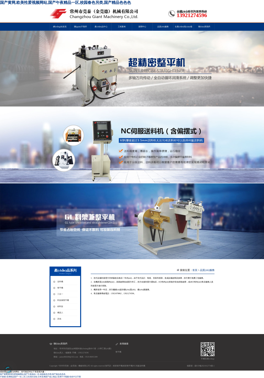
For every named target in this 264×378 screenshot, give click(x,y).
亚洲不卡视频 (63, 377)
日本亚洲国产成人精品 (47, 377)
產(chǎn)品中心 (101, 27)
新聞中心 (142, 27)
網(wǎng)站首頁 (59, 27)
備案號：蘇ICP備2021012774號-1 (201, 366)
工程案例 (122, 27)
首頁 (194, 270)
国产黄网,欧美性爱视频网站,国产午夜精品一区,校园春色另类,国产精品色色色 (65, 2)
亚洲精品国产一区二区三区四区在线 (21, 377)
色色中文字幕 (75, 377)
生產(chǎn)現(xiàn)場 (183, 27)
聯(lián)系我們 (204, 27)
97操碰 (3, 377)
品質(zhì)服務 (163, 27)
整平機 (118, 352)
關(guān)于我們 (80, 27)
